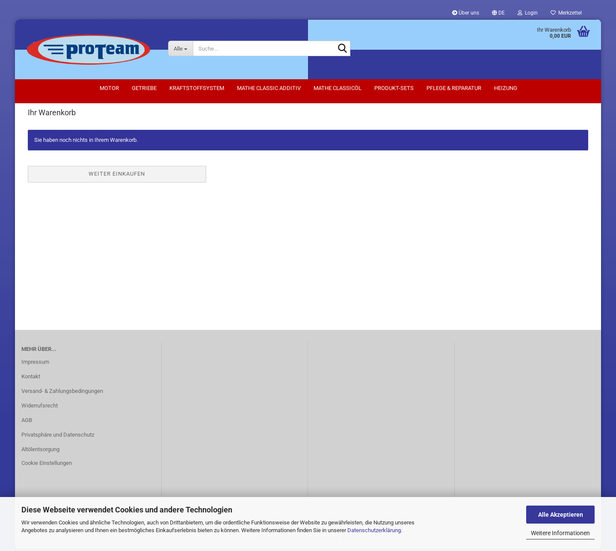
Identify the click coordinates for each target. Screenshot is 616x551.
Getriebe (144, 88)
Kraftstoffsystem (196, 88)
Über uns (465, 13)
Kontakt (30, 378)
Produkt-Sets (394, 88)
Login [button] (528, 13)
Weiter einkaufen (117, 176)
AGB (26, 422)
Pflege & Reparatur (453, 88)
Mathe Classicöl (337, 88)
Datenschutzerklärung (374, 530)
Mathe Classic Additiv (269, 88)
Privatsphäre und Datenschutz (57, 437)
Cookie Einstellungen (46, 465)
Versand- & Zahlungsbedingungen (62, 393)
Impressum (35, 364)
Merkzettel (566, 13)
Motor (109, 88)
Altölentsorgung (40, 451)
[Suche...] (180, 48)
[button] (498, 12)
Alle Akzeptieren (560, 514)
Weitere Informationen (560, 533)
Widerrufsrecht (39, 407)
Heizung (505, 88)
